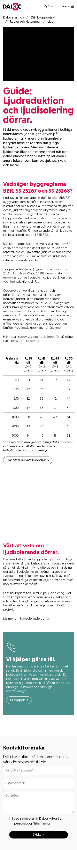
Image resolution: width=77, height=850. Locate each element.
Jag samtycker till (36, 820)
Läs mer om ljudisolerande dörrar (26, 618)
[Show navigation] (68, 6)
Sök (48, 6)
